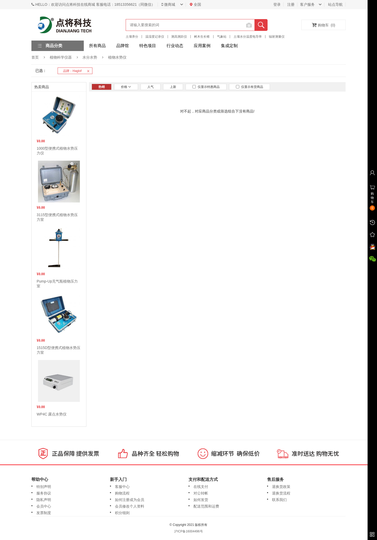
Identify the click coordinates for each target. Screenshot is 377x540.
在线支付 (200, 487)
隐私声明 (43, 500)
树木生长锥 (202, 36)
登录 (277, 4)
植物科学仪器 (61, 57)
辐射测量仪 (277, 36)
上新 (173, 87)
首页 (35, 57)
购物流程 (122, 493)
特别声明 (43, 487)
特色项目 (147, 45)
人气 (150, 87)
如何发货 (200, 500)
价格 (126, 87)
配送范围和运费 (206, 506)
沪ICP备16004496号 (188, 531)
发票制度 (43, 513)
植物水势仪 (117, 57)
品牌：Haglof (77, 71)
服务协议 (43, 493)
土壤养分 (132, 36)
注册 (291, 4)
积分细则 (122, 513)
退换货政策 (281, 487)
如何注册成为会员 (129, 500)
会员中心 (43, 506)
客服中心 (122, 487)
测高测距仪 (179, 36)
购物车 (323, 24)
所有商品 (97, 45)
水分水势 (89, 57)
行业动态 (175, 45)
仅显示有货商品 (249, 87)
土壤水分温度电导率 (248, 36)
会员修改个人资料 (129, 506)
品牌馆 (122, 45)
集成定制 (229, 45)
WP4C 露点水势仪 (51, 414)
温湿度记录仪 (154, 36)
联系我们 (279, 500)
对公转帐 (200, 493)
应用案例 (202, 45)
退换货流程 (281, 493)
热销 (101, 87)
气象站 (221, 36)
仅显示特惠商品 (206, 87)
